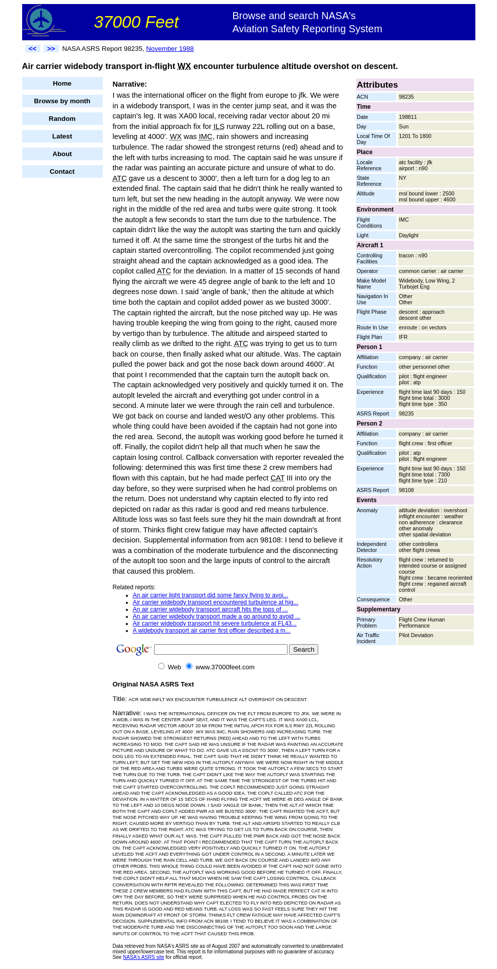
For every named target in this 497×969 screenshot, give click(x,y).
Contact (62, 171)
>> (51, 48)
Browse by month (62, 101)
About (62, 154)
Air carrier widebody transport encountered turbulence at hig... (216, 602)
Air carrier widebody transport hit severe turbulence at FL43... (215, 623)
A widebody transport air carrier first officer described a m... (212, 630)
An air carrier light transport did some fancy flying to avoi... (211, 595)
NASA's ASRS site (143, 957)
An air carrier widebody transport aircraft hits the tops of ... (210, 609)
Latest (62, 136)
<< (33, 48)
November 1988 (170, 48)
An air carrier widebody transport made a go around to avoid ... (217, 616)
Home (62, 83)
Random (62, 118)
